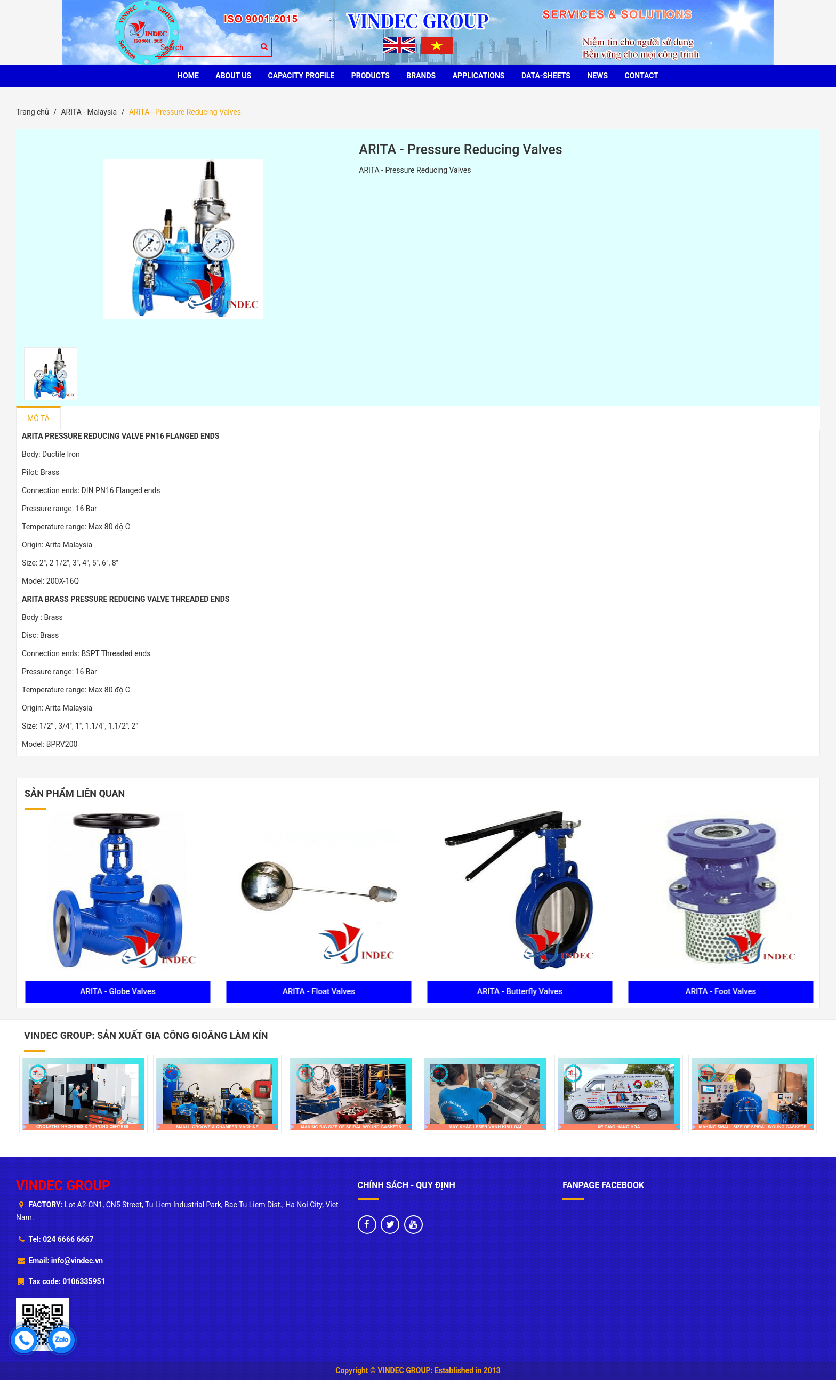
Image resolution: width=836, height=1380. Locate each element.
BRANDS (421, 75)
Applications (479, 75)
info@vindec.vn (77, 1260)
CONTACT (641, 75)
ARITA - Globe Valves (318, 991)
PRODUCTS (370, 75)
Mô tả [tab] (38, 418)
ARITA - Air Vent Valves (117, 991)
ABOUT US (233, 75)
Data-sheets (545, 75)
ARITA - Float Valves (519, 991)
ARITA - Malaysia (89, 112)
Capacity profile (301, 75)
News (597, 75)
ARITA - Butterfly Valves (720, 991)
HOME (188, 75)
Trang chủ (32, 112)
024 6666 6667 (68, 1239)
